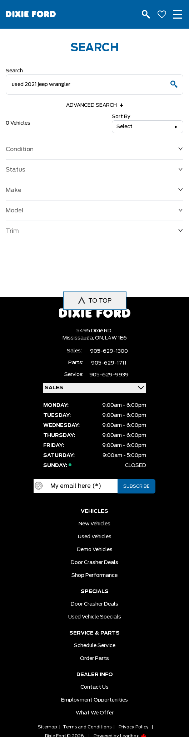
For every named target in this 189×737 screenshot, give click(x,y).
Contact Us (94, 687)
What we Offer (95, 713)
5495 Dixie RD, (94, 330)
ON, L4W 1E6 (111, 338)
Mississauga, (79, 338)
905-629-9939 (109, 374)
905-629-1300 (109, 351)
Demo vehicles (95, 549)
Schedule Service (94, 645)
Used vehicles (94, 536)
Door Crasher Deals (94, 562)
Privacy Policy (134, 727)
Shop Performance (94, 575)
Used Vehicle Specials (94, 617)
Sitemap (47, 727)
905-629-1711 (108, 363)
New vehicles (94, 523)
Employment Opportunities (94, 700)
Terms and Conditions (87, 727)
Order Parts (94, 658)
